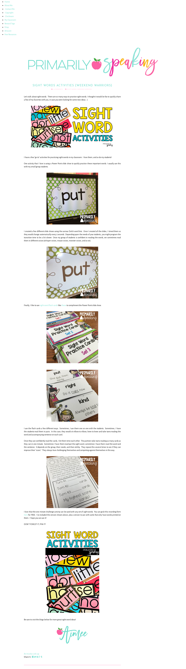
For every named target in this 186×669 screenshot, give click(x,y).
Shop (7, 27)
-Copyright (9, 13)
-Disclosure (9, 16)
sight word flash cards (49, 305)
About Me (9, 5)
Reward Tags (10, 24)
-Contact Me (10, 9)
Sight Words (71, 89)
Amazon (8, 31)
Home (7, 2)
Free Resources (10, 34)
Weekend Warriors (84, 89)
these (63, 305)
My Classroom (10, 20)
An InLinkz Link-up (31, 654)
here (26, 515)
